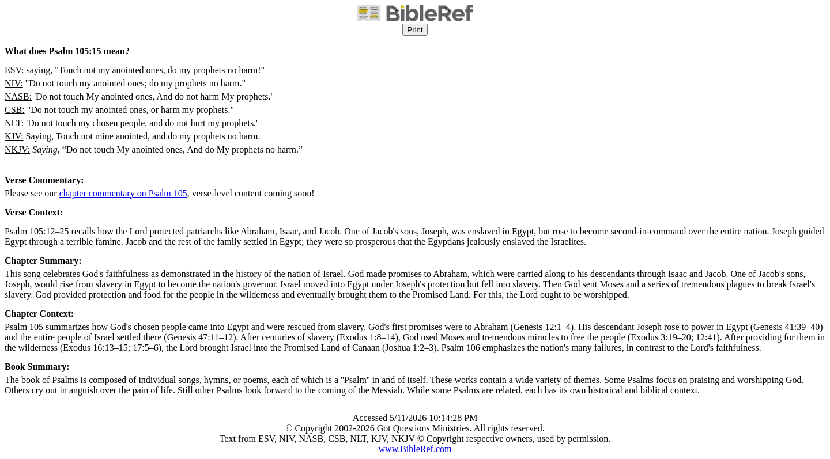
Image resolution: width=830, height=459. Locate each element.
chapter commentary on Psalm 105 (123, 193)
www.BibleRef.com (415, 449)
